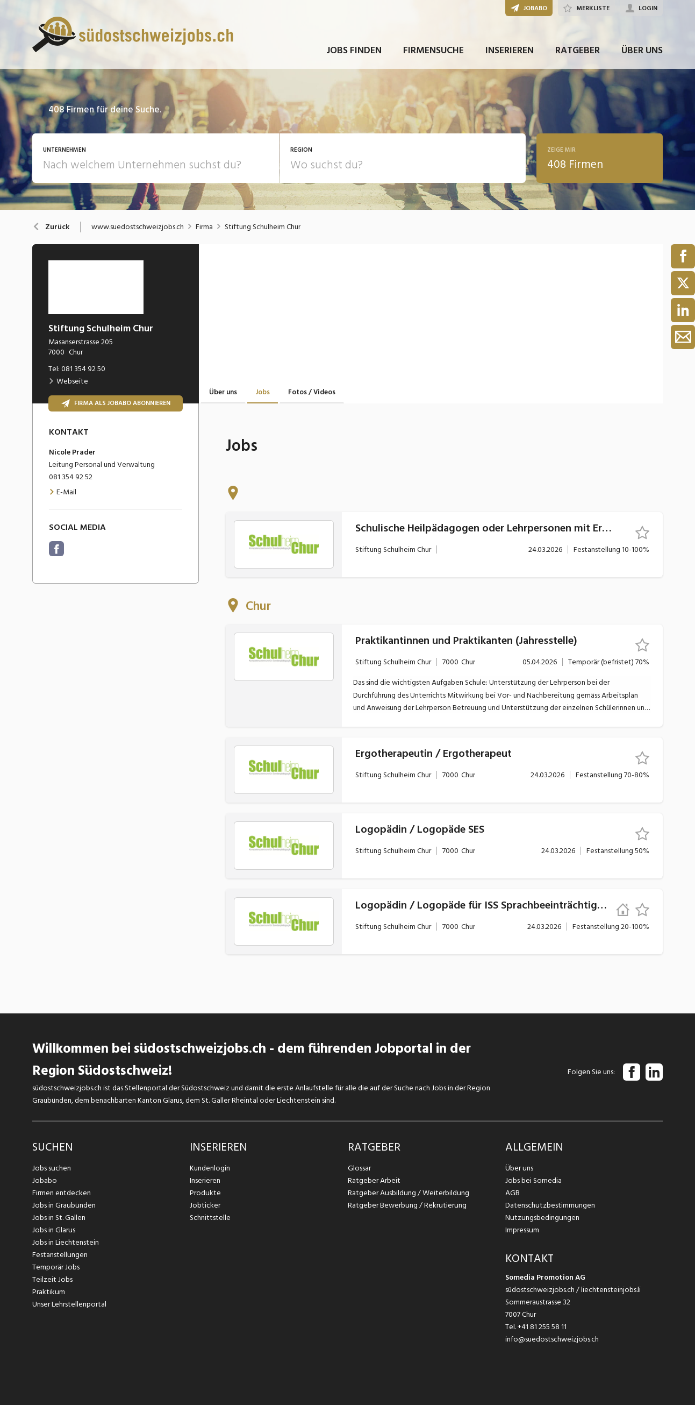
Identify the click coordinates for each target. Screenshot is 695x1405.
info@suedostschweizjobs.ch (552, 1339)
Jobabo (44, 1180)
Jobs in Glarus (53, 1230)
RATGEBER (577, 53)
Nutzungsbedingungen (541, 1217)
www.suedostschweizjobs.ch (137, 227)
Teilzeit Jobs (52, 1279)
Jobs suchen (51, 1168)
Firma (204, 227)
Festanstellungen (59, 1254)
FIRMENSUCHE (433, 53)
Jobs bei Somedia (533, 1180)
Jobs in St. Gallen (58, 1217)
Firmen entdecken (61, 1193)
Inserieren (205, 1180)
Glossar (359, 1168)
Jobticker (205, 1205)
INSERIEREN (509, 53)
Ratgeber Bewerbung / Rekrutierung (406, 1205)
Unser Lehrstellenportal (69, 1304)
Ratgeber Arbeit (374, 1180)
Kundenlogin (210, 1168)
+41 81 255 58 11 (542, 1327)
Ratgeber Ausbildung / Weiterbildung (408, 1193)
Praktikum (48, 1292)
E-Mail (62, 492)
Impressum (522, 1230)
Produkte (205, 1193)
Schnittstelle (210, 1217)
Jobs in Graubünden (63, 1205)
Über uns (519, 1168)
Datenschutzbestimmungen (549, 1205)
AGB (512, 1193)
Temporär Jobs (56, 1267)
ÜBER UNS (642, 53)
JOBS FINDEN (354, 53)
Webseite (68, 381)
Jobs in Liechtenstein (65, 1242)
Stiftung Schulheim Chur (262, 227)
